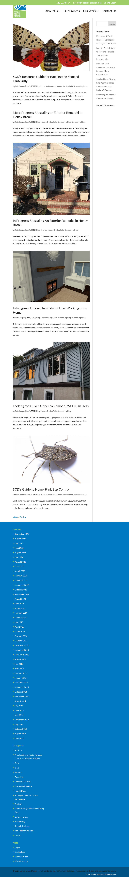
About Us (51, 11)
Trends (18, 835)
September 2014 (22, 696)
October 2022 (21, 589)
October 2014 (21, 692)
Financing (19, 777)
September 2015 (22, 654)
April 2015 (19, 668)
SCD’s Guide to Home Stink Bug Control (41, 489)
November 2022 (22, 585)
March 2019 (20, 608)
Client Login (110, 3)
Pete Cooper (20, 86)
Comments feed (21, 856)
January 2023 (20, 580)
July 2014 (19, 705)
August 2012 (20, 733)
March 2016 (20, 631)
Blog (38, 86)
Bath (17, 763)
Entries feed (20, 852)
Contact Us (109, 11)
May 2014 (19, 715)
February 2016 (21, 636)
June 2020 (19, 603)
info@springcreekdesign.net (87, 3)
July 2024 (19, 557)
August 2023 (20, 562)
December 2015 (21, 645)
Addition (18, 750)
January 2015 (20, 678)
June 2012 (19, 738)
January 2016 (20, 640)
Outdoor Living (21, 817)
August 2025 (20, 538)
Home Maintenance (48, 86)
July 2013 (19, 724)
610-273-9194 (63, 3)
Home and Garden (22, 781)
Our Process (71, 11)
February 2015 (21, 673)
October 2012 (21, 729)
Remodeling (20, 821)
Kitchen (18, 804)
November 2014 (22, 687)
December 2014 (21, 682)
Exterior (44, 230)
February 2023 (21, 575)
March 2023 (20, 571)
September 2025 (22, 534)
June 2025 (19, 548)
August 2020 (20, 599)
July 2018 (19, 622)
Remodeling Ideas (78, 122)
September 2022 (22, 594)
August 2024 (20, 552)
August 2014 (20, 701)
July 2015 (19, 664)
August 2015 (20, 659)
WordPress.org (21, 861)
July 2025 (19, 543)
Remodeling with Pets (24, 830)
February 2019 (21, 613)
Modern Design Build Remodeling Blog (72, 86)
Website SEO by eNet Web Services (101, 874)
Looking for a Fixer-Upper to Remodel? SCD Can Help (51, 406)
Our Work (89, 11)
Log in (17, 847)
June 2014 (19, 710)
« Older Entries (19, 517)
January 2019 (20, 617)
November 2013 (22, 719)
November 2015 (22, 650)
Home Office (20, 791)
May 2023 (19, 566)
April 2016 (19, 627)
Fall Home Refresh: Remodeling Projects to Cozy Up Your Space (106, 40)
